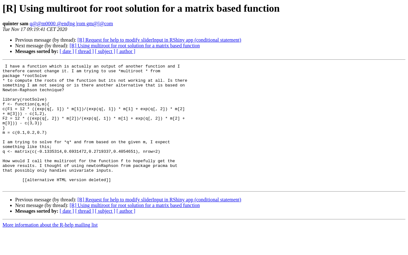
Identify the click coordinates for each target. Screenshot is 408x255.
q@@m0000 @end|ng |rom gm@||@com (71, 23)
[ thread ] (84, 51)
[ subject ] (105, 51)
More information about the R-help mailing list (50, 249)
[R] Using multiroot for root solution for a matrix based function (134, 45)
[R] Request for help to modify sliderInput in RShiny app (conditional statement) (159, 40)
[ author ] (126, 51)
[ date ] (67, 51)
